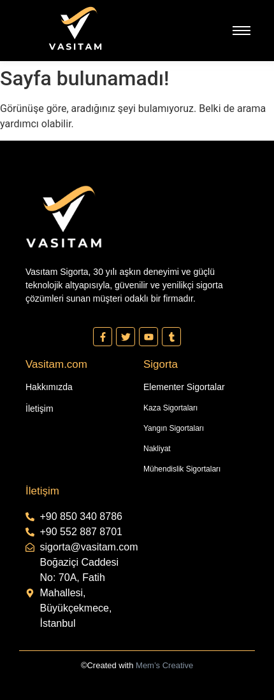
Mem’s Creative (164, 665)
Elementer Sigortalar (184, 387)
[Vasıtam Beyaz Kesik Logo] (75, 28)
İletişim (39, 408)
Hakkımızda (49, 387)
